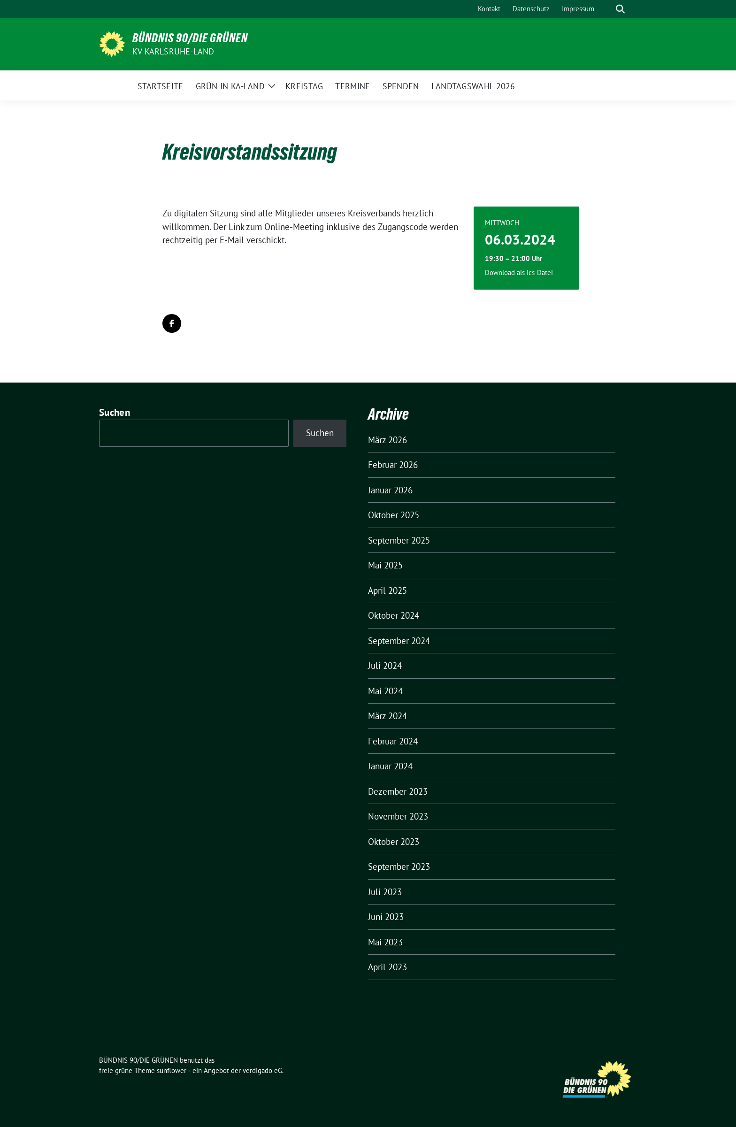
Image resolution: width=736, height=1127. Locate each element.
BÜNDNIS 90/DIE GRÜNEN (190, 38)
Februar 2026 (393, 464)
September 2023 (399, 866)
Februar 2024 (393, 741)
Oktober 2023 (393, 841)
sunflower (171, 1070)
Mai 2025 (385, 565)
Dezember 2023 (398, 791)
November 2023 (398, 816)
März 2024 (387, 715)
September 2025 (399, 540)
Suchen (114, 412)
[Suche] (607, 9)
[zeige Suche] (620, 9)
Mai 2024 (385, 691)
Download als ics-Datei (519, 272)
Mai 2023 (385, 942)
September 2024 (399, 640)
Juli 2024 (385, 665)
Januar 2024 (390, 766)
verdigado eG (262, 1070)
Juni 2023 (386, 916)
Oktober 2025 (393, 515)
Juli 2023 (385, 891)
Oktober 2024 (393, 615)
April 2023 (387, 967)
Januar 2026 (390, 490)
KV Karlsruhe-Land (173, 51)
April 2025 (387, 590)
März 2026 (387, 439)
